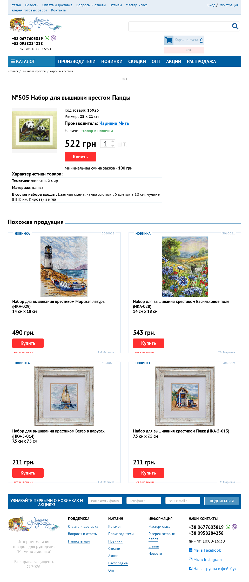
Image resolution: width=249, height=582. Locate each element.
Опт (156, 61)
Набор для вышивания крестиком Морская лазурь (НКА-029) (58, 304)
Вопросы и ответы (91, 5)
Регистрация (229, 5)
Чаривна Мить (114, 123)
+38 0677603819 (34, 38)
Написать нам (79, 541)
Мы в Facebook (205, 550)
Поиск (236, 26)
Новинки (112, 61)
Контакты (58, 10)
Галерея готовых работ (28, 10)
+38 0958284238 (27, 43)
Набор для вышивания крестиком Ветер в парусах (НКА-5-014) (58, 433)
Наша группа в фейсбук (213, 568)
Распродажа (201, 61)
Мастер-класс (136, 5)
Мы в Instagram (205, 559)
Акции (173, 61)
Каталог (23, 61)
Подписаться (222, 501)
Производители (77, 61)
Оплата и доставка (57, 5)
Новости (31, 5)
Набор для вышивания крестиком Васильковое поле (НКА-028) (181, 304)
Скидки (137, 61)
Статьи (15, 5)
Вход (211, 5)
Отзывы (116, 5)
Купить (80, 157)
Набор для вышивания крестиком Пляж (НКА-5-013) (181, 431)
